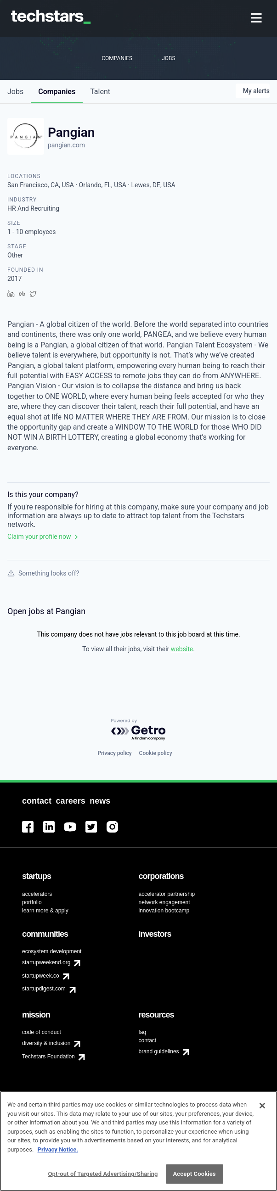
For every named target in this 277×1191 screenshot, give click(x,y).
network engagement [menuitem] (164, 902)
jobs (15, 91)
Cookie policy (155, 753)
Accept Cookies (194, 1178)
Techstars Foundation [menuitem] (48, 1056)
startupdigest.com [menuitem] (44, 988)
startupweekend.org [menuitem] (46, 962)
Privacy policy (114, 753)
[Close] (262, 1111)
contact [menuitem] (148, 1040)
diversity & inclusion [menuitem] (46, 1043)
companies (56, 91)
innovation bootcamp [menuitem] (164, 910)
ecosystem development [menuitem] (51, 951)
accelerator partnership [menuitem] (167, 894)
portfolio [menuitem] (32, 902)
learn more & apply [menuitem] (45, 910)
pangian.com (66, 145)
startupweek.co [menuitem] (40, 976)
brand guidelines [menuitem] (159, 1051)
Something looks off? (43, 573)
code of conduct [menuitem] (41, 1032)
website (182, 649)
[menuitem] (257, 18)
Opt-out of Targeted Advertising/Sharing (103, 1178)
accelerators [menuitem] (37, 894)
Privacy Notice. (58, 1154)
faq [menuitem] (143, 1032)
